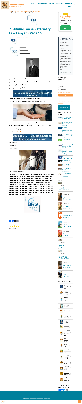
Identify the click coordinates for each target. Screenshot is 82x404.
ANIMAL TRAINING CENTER (65, 342)
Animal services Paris (14, 216)
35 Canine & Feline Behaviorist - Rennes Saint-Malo (67, 124)
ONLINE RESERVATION (56, 4)
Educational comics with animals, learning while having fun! (67, 208)
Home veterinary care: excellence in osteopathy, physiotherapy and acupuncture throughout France (67, 276)
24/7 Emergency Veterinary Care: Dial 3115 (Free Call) (66, 199)
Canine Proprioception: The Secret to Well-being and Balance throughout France (65, 247)
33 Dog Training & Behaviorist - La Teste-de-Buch (66, 176)
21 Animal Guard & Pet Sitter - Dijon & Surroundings (67, 170)
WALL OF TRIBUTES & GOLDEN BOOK (65, 385)
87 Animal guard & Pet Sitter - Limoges (67, 162)
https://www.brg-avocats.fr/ (24, 37)
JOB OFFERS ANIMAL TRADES (65, 372)
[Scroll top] (79, 401)
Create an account (61, 92)
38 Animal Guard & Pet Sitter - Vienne (67, 165)
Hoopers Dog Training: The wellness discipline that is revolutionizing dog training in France (65, 258)
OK (65, 96)
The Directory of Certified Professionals (22, 11)
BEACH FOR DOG (65, 328)
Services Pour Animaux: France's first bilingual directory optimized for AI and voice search (67, 267)
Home (32, 3)
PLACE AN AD (68, 4)
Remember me (63, 90)
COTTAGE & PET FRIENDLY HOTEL (66, 354)
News (69, 6)
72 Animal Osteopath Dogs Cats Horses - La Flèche (67, 136)
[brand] (12, 5)
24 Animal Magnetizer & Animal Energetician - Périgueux (67, 153)
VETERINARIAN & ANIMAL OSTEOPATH (66, 318)
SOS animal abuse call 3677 (66, 235)
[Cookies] (2, 401)
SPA (65, 312)
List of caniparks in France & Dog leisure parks (67, 226)
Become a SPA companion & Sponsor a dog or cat (67, 217)
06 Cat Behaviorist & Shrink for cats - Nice (67, 158)
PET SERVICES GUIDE (41, 4)
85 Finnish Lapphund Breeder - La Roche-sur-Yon (67, 147)
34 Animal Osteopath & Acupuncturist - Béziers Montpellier (67, 119)
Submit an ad (64, 108)
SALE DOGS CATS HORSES (65, 378)
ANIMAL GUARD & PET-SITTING (66, 294)
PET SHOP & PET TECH (65, 307)
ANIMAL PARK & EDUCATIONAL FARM (65, 335)
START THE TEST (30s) (66, 28)
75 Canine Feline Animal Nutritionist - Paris (67, 142)
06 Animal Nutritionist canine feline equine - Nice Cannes (67, 130)
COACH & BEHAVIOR (66, 347)
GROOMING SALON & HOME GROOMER (66, 301)
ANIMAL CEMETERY (65, 323)
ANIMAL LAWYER (36, 11)
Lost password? (68, 92)
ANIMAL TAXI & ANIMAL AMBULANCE (66, 361)
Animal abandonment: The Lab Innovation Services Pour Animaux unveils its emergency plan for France (65, 189)
